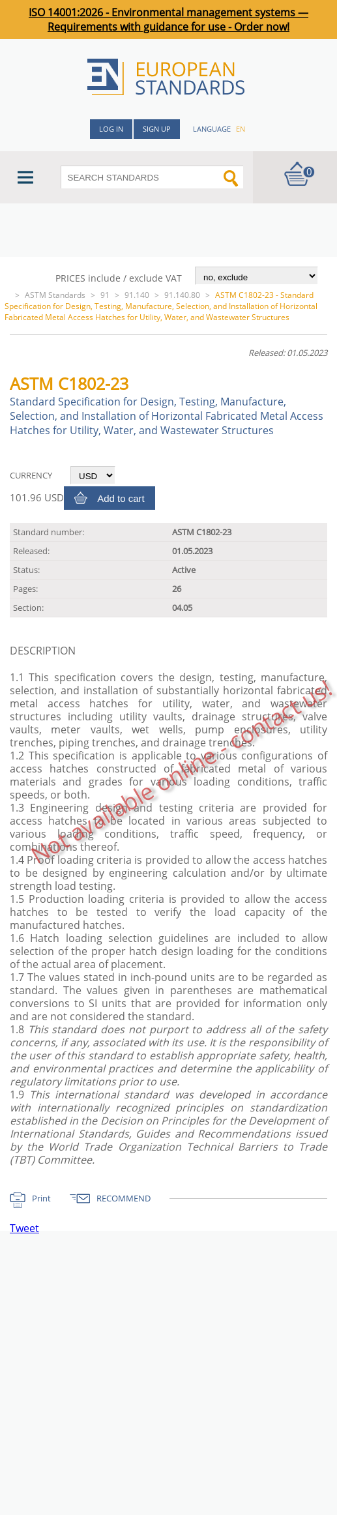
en (240, 129)
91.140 (137, 295)
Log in (111, 129)
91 (105, 295)
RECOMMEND (123, 1198)
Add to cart (121, 498)
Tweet (24, 1228)
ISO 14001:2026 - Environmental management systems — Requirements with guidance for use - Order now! (168, 19)
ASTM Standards (55, 295)
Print (41, 1198)
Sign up (157, 129)
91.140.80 (182, 295)
